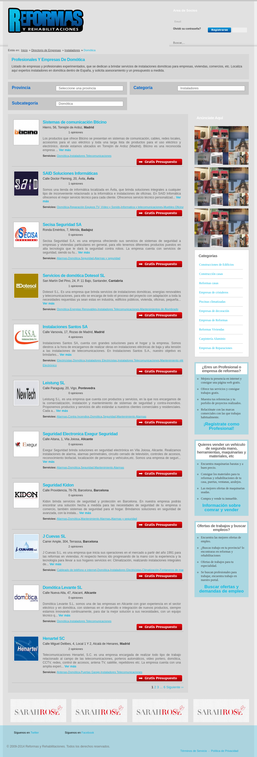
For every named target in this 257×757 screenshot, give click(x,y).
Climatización (150, 569)
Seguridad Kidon (58, 485)
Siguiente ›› (174, 687)
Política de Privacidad (224, 750)
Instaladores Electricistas (101, 360)
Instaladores (72, 50)
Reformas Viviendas (211, 329)
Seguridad (87, 258)
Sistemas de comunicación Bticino (75, 122)
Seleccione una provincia (77, 88)
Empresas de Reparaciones (215, 348)
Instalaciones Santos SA (65, 327)
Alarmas (62, 258)
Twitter (35, 732)
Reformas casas (208, 283)
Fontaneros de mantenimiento (178, 569)
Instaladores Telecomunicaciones (90, 155)
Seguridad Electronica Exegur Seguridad (80, 434)
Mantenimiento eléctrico (175, 360)
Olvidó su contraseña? (187, 28)
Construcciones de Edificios (216, 264)
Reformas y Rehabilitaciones (45, 20)
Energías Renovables (83, 309)
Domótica (66, 104)
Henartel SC (54, 638)
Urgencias (150, 42)
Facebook (88, 732)
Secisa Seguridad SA (62, 224)
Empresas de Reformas (213, 320)
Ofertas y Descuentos (111, 42)
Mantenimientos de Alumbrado (159, 309)
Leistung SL (54, 383)
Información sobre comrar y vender (221, 507)
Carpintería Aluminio (212, 339)
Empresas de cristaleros (213, 292)
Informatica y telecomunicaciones (142, 206)
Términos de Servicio (193, 750)
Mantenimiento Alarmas (131, 416)
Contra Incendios (78, 416)
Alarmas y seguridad (107, 258)
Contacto (222, 732)
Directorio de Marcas (70, 42)
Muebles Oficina (174, 206)
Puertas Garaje (90, 672)
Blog (242, 732)
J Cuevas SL (54, 536)
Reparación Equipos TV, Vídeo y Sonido (95, 206)
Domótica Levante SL (62, 587)
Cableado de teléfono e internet (77, 569)
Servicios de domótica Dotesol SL (74, 275)
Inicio (24, 50)
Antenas (62, 672)
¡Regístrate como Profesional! (222, 426)
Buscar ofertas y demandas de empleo (221, 589)
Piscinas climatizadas (212, 301)
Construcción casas (211, 274)
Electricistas (64, 360)
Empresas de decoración (214, 311)
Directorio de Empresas (29, 42)
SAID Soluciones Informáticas (70, 173)
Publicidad (198, 732)
